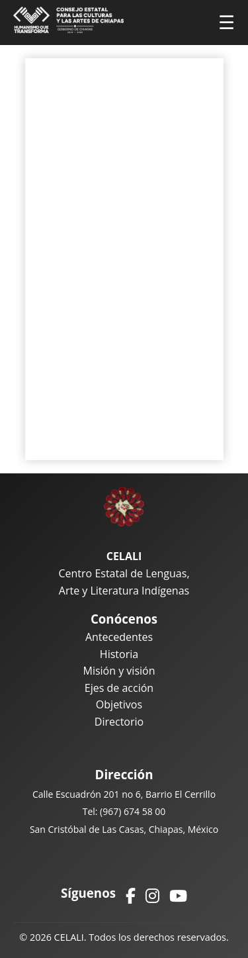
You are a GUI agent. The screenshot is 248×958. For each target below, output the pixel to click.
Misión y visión (119, 670)
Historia (119, 654)
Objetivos (119, 704)
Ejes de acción (119, 688)
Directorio (119, 721)
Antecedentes (119, 637)
